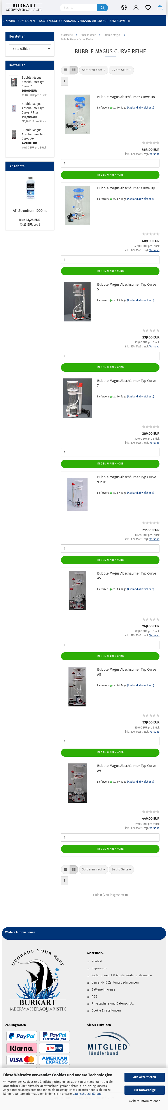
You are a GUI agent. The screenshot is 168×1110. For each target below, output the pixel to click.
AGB (94, 996)
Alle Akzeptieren (144, 1077)
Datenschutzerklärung (87, 1093)
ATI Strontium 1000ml (30, 211)
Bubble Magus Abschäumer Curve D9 (126, 188)
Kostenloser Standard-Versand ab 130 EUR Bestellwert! (84, 21)
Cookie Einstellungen (106, 1010)
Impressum (99, 968)
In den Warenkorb (110, 174)
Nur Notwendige (144, 1090)
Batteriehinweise (103, 989)
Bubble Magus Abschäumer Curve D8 (126, 97)
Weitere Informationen (144, 1101)
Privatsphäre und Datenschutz (113, 1003)
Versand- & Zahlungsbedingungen (115, 982)
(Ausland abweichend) (140, 107)
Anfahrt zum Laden (19, 21)
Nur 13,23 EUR (29, 220)
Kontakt (97, 961)
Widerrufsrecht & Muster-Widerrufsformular (122, 975)
